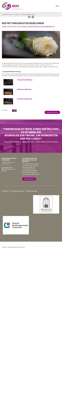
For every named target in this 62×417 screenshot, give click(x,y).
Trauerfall (16, 14)
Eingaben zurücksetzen (52, 112)
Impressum (5, 191)
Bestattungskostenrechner (28, 14)
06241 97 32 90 (8, 167)
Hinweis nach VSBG (31, 191)
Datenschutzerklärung (17, 191)
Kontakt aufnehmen (29, 179)
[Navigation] (57, 6)
